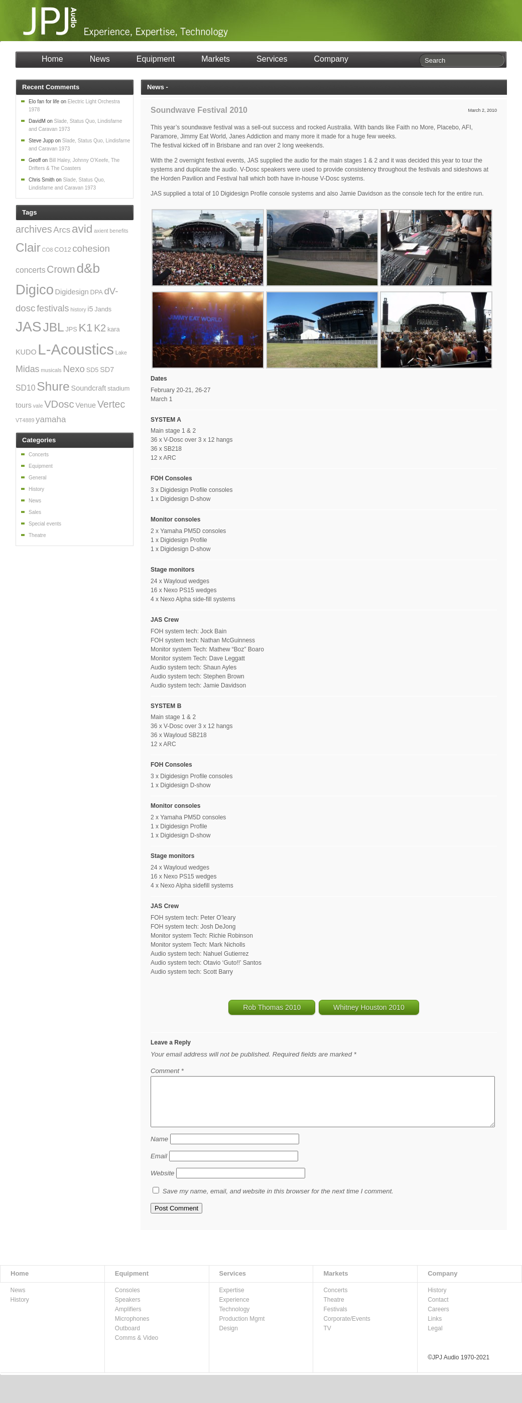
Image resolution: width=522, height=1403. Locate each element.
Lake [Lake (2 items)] (121, 352)
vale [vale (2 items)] (38, 406)
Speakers (128, 1307)
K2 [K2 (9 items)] (100, 327)
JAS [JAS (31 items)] (29, 326)
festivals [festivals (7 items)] (53, 308)
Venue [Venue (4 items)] (85, 405)
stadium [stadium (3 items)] (118, 388)
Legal (435, 1336)
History (36, 489)
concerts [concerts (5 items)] (31, 270)
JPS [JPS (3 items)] (71, 329)
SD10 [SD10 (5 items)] (25, 388)
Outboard (127, 1336)
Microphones (132, 1326)
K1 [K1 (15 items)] (86, 327)
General (38, 477)
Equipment (156, 59)
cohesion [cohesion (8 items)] (91, 248)
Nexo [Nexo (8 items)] (73, 369)
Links (435, 1326)
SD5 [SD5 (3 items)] (92, 370)
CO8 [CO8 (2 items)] (47, 250)
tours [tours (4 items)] (24, 405)
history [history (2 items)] (78, 309)
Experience (234, 1307)
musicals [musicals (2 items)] (51, 370)
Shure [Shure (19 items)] (53, 386)
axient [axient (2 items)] (101, 231)
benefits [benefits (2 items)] (118, 231)
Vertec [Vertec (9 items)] (111, 404)
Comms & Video (136, 1345)
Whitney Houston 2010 (369, 1007)
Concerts (39, 454)
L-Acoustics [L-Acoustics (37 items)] (76, 349)
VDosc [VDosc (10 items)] (59, 404)
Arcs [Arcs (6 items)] (61, 230)
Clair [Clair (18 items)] (28, 247)
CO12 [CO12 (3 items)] (62, 249)
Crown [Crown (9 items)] (61, 269)
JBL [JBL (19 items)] (53, 327)
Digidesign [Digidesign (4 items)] (72, 292)
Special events (45, 524)
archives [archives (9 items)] (34, 229)
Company (331, 59)
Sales (35, 512)
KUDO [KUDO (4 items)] (26, 352)
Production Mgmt (242, 1326)
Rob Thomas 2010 (272, 1007)
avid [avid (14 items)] (82, 229)
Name (159, 1147)
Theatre (37, 535)
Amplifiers (128, 1317)
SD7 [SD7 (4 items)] (107, 370)
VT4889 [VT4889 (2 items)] (25, 420)
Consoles (127, 1298)
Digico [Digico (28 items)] (35, 289)
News (100, 59)
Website (162, 1181)
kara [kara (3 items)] (113, 329)
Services (271, 59)
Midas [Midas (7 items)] (27, 369)
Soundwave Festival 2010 (199, 110)
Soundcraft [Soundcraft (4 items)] (88, 388)
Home (52, 59)
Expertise (231, 1298)
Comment (167, 1071)
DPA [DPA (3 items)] (96, 292)
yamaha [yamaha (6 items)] (51, 419)
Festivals (335, 1317)
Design (228, 1336)
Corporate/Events (346, 1326)
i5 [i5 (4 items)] (90, 309)
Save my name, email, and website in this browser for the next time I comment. (278, 1199)
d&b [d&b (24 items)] (88, 268)
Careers (438, 1317)
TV (327, 1336)
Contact (438, 1307)
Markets (215, 59)
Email (159, 1164)
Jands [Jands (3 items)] (102, 309)
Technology (234, 1317)
